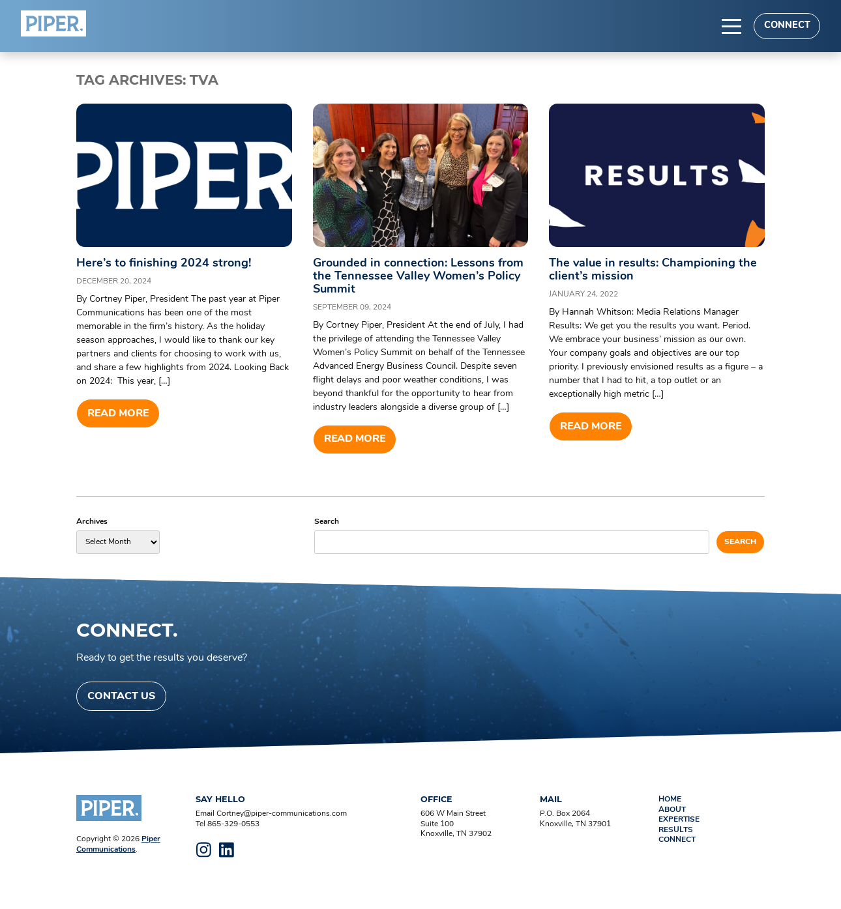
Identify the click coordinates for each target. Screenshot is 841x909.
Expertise (679, 820)
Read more (118, 414)
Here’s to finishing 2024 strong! (163, 263)
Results (675, 830)
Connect (787, 26)
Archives (92, 522)
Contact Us (121, 696)
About (672, 810)
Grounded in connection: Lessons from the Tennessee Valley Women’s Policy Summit (418, 276)
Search (326, 522)
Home (669, 799)
